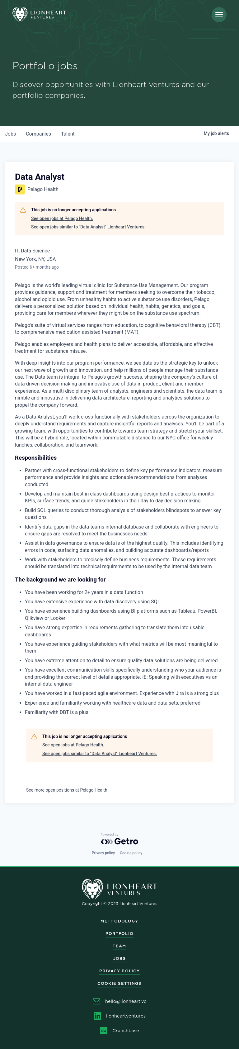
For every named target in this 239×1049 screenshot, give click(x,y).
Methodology (119, 921)
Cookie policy (131, 853)
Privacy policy (103, 853)
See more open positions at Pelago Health (66, 790)
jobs (10, 134)
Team (119, 946)
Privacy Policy (119, 971)
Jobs (119, 958)
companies (38, 134)
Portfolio (119, 933)
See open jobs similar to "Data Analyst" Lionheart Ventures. (88, 226)
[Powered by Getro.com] (119, 839)
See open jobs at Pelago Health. (62, 218)
